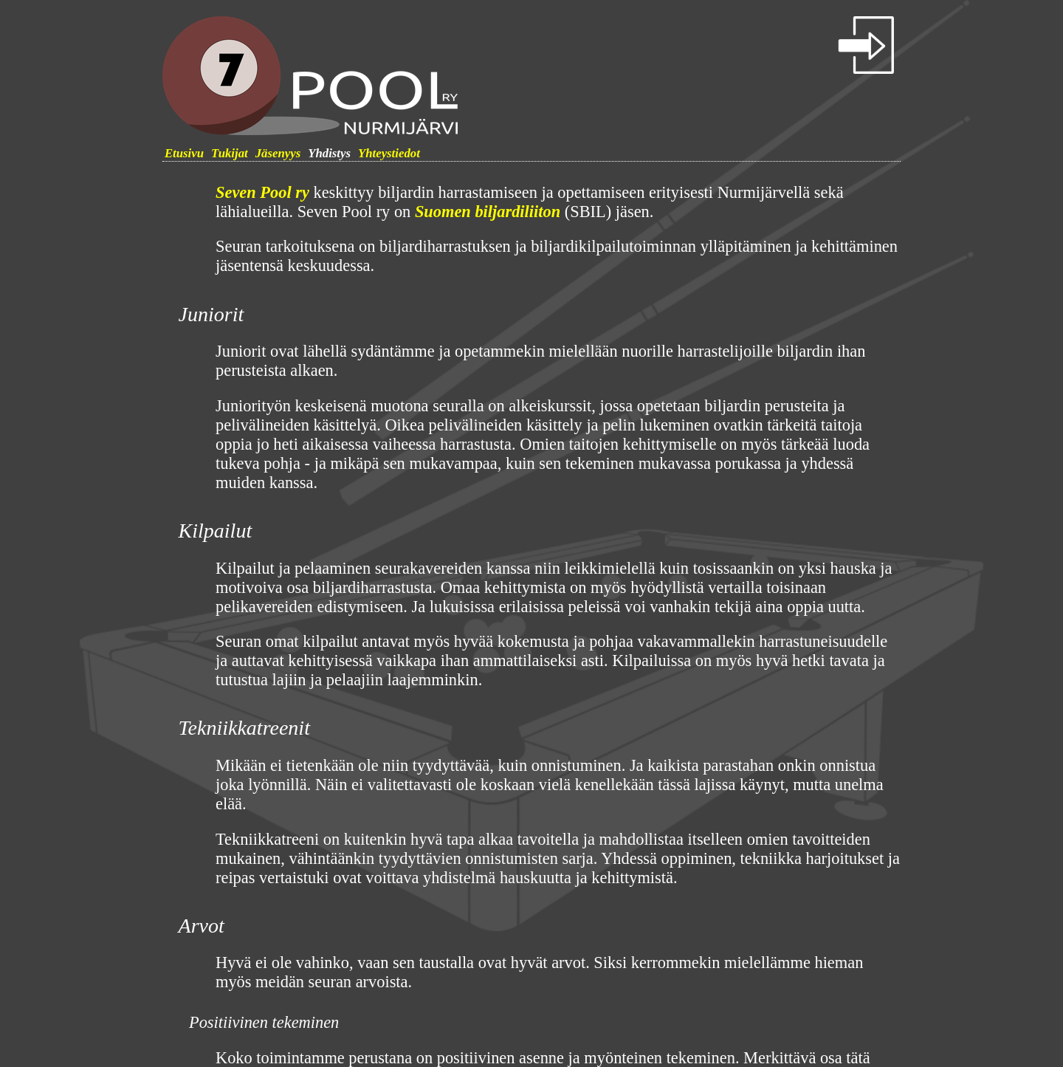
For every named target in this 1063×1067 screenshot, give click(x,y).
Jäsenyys (278, 153)
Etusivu (184, 153)
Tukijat (229, 153)
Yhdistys (329, 153)
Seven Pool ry (262, 192)
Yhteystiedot (389, 153)
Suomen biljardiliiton (487, 211)
